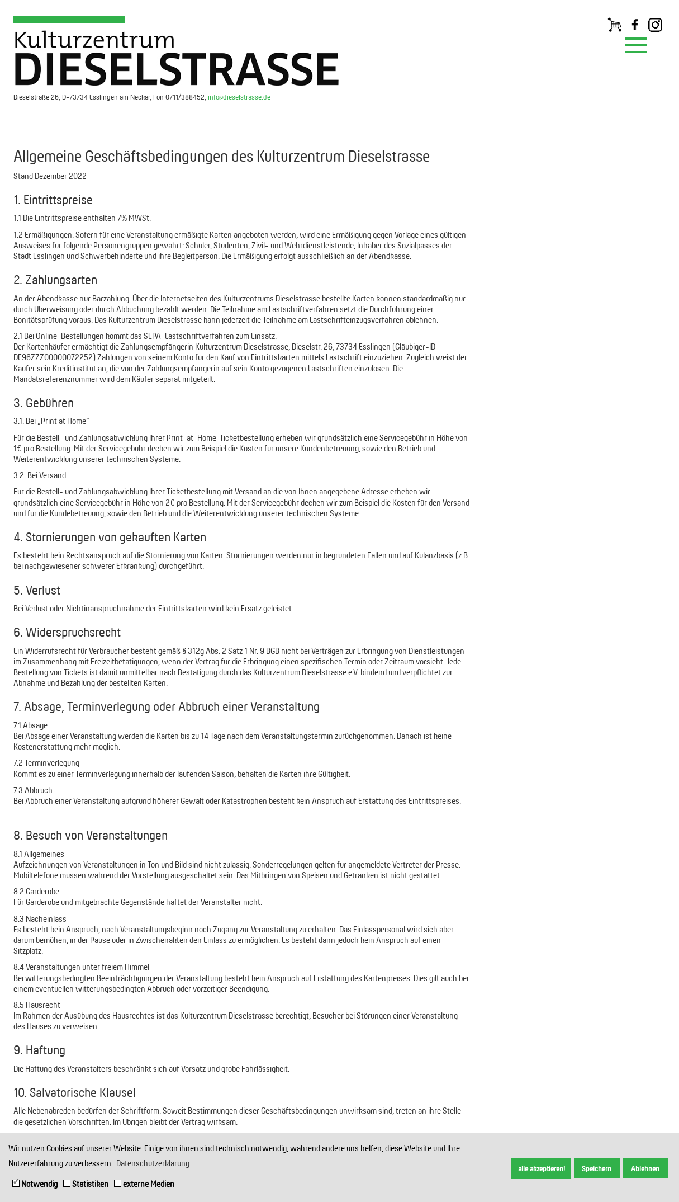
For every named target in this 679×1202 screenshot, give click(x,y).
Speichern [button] (596, 1168)
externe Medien (144, 1184)
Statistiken (85, 1184)
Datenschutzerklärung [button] (152, 1163)
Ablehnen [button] (645, 1168)
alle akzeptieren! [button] (541, 1168)
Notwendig (35, 1184)
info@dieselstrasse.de (239, 96)
